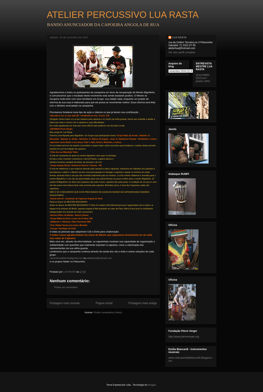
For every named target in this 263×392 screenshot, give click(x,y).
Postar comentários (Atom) (108, 312)
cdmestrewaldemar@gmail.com (66, 258)
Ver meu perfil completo (181, 52)
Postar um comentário (65, 287)
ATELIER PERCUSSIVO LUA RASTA (123, 15)
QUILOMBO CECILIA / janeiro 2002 (203, 78)
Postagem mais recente (65, 303)
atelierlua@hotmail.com (99, 258)
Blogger (152, 384)
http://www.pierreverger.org (183, 336)
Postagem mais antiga (143, 303)
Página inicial (104, 303)
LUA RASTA (179, 37)
